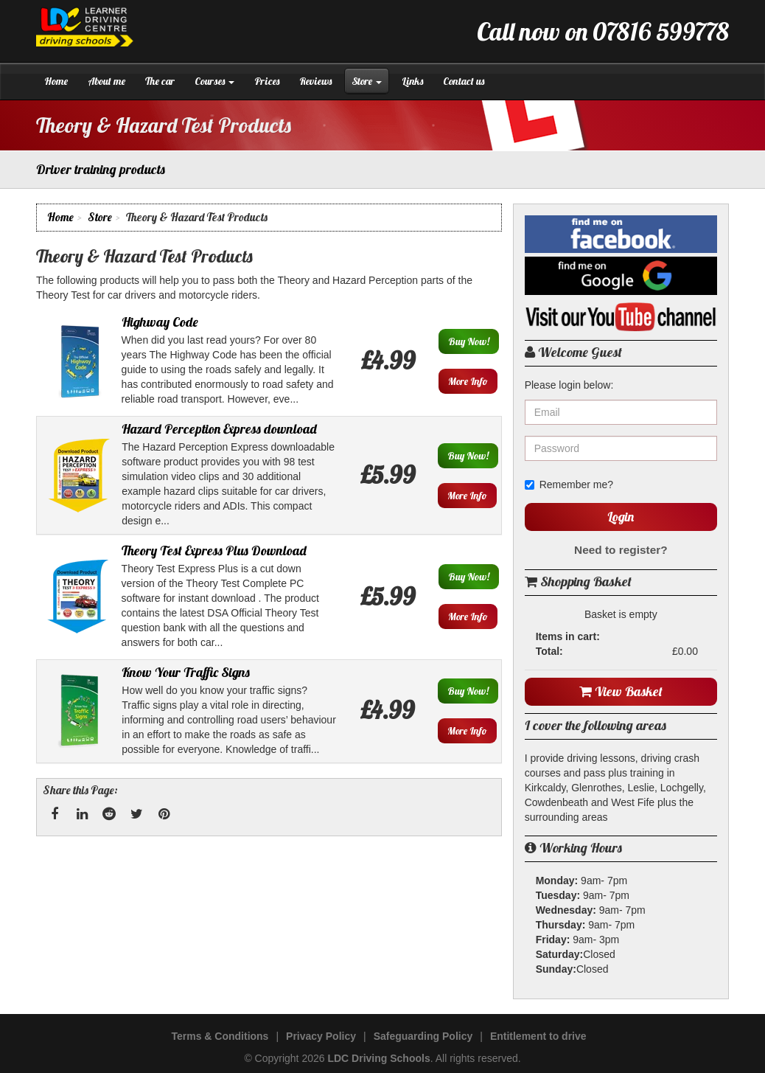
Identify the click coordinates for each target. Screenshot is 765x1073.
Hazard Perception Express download (219, 428)
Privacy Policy (321, 1036)
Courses (214, 81)
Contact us (463, 81)
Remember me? (569, 484)
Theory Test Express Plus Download (214, 550)
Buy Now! (468, 341)
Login (620, 516)
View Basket (621, 691)
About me (106, 81)
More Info (468, 381)
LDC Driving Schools (378, 1058)
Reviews (315, 81)
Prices (266, 81)
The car (160, 81)
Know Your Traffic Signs (186, 672)
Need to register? (621, 550)
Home (56, 81)
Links (412, 81)
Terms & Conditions (219, 1036)
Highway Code (160, 321)
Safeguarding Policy (423, 1036)
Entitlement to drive (538, 1036)
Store (367, 81)
